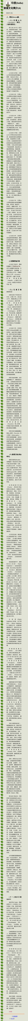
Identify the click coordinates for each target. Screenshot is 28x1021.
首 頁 (12, 1018)
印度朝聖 (15, 1016)
